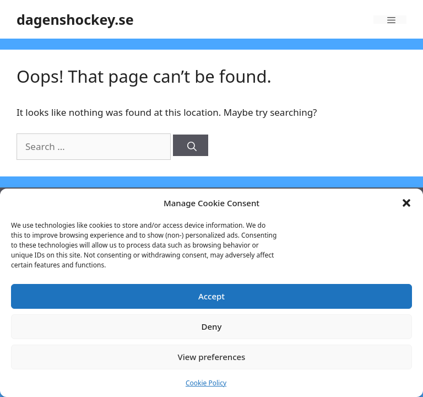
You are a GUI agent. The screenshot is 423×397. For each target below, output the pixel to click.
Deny (212, 326)
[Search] (190, 145)
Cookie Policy (206, 383)
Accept (211, 296)
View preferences (212, 356)
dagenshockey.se (75, 19)
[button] (406, 202)
